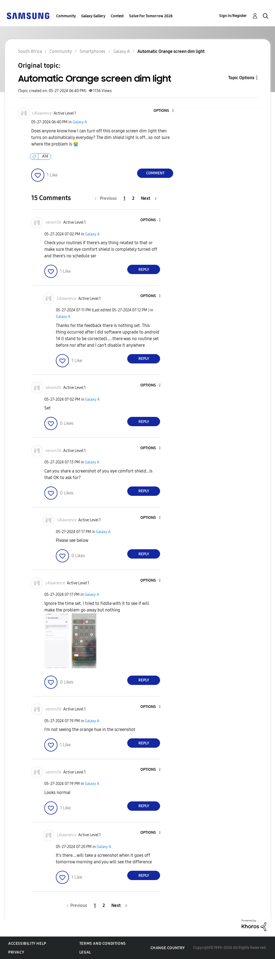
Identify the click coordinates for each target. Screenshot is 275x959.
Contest (117, 16)
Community (66, 16)
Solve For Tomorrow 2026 (151, 16)
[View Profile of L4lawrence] (42, 113)
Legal (85, 952)
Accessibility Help (27, 943)
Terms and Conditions (102, 943)
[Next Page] (148, 198)
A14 (45, 156)
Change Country (167, 948)
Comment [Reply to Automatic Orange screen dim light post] (155, 173)
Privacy (16, 952)
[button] (163, 110)
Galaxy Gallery (93, 16)
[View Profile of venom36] (53, 222)
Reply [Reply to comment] (143, 269)
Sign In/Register (233, 15)
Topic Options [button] (241, 77)
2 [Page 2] (133, 198)
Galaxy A (80, 122)
